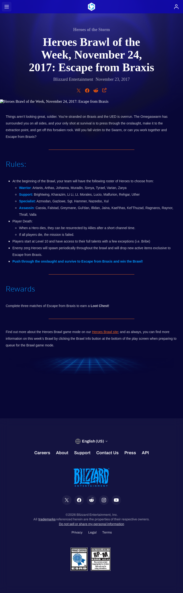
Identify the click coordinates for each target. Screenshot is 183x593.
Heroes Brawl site (105, 332)
